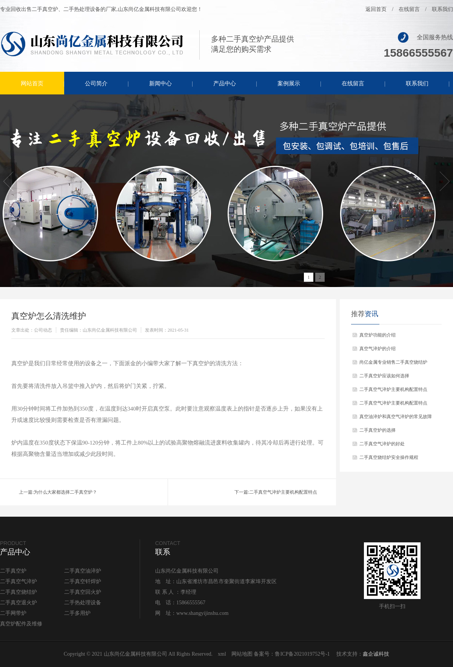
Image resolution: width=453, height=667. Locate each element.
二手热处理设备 (82, 602)
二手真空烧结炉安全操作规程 (388, 457)
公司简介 (96, 83)
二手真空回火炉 (82, 592)
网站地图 (242, 654)
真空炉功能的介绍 (377, 335)
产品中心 (224, 83)
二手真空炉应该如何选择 (384, 375)
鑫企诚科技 (376, 654)
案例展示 (288, 83)
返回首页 (376, 9)
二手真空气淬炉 (18, 581)
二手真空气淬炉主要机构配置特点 (283, 492)
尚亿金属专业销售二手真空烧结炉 (393, 362)
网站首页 (32, 83)
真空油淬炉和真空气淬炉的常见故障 (395, 416)
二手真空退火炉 (18, 602)
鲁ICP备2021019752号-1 (302, 654)
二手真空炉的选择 (377, 430)
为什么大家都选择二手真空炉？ (65, 492)
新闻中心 (160, 83)
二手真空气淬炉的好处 (382, 443)
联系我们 (442, 9)
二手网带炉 (13, 613)
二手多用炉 (77, 613)
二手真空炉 (13, 571)
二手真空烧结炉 (18, 592)
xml (222, 654)
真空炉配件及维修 (21, 624)
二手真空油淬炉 (82, 571)
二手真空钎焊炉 (82, 581)
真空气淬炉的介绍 (377, 348)
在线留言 (409, 9)
